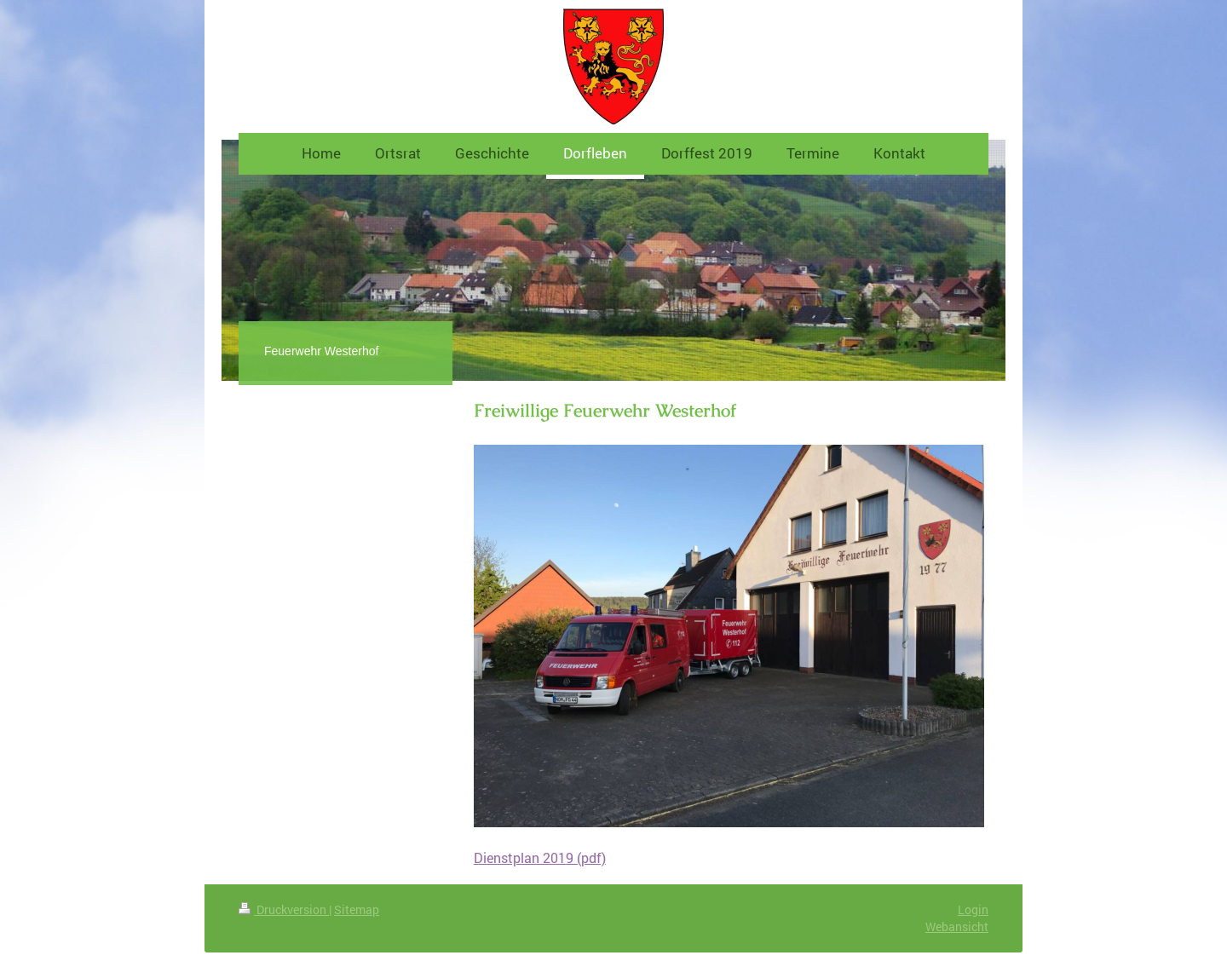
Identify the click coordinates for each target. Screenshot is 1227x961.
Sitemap (356, 909)
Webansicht (956, 926)
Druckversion (284, 909)
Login (973, 909)
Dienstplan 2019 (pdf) (540, 857)
